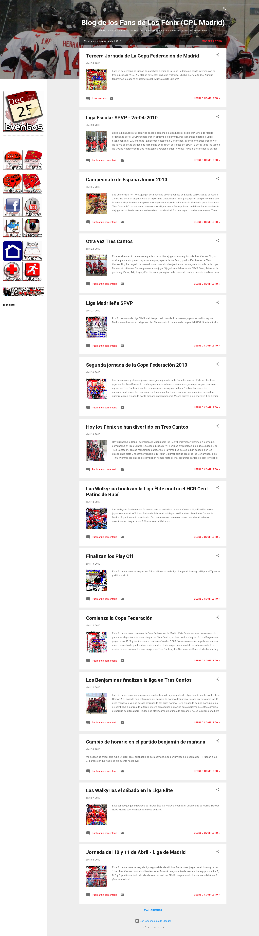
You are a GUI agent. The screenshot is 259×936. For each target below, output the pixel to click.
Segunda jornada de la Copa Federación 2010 (136, 365)
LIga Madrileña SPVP (109, 303)
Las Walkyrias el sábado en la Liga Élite (129, 790)
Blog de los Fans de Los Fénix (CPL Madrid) (153, 22)
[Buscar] (224, 9)
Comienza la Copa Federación (119, 618)
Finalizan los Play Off (109, 556)
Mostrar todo (212, 41)
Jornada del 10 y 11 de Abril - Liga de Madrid (136, 852)
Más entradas (153, 910)
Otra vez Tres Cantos (109, 241)
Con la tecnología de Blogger (153, 920)
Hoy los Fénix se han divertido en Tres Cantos (137, 427)
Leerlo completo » (207, 98)
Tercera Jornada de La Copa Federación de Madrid (142, 56)
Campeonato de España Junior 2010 (126, 179)
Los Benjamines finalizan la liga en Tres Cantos (139, 680)
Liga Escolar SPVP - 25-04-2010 (122, 117)
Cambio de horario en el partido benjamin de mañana (145, 742)
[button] (218, 55)
